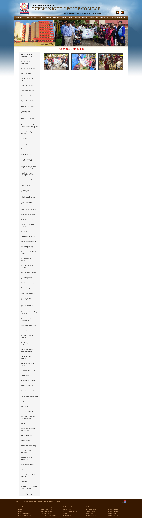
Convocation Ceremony (28, 96)
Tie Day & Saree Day (28, 370)
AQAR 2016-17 (113, 513)
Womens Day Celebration (29, 396)
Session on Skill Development (26, 319)
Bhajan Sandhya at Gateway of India (27, 55)
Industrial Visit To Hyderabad (26, 458)
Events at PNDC (91, 509)
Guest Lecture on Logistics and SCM (27, 160)
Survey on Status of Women (27, 364)
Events (77, 17)
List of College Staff (46, 509)
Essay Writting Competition (25, 112)
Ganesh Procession (27, 149)
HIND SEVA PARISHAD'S (43, 6)
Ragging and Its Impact (28, 283)
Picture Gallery (90, 511)
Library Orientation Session (27, 203)
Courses (56, 17)
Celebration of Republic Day (28, 79)
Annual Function (26, 435)
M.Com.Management (24, 515)
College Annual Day (27, 85)
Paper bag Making (27, 247)
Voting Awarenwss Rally (29, 391)
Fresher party (25, 144)
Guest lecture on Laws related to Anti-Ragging (28, 167)
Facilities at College (46, 511)
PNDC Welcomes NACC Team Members (29, 488)
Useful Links (94, 17)
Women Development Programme (28, 429)
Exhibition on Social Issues (27, 119)
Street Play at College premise (28, 337)
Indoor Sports (25, 185)
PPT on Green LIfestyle (28, 272)
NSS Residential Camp (28, 236)
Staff (40, 17)
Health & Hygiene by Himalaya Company (27, 174)
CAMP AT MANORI (27, 411)
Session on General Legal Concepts (29, 313)
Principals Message (46, 507)
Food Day (24, 139)
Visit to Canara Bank (27, 386)
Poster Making (25, 440)
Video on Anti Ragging (28, 380)
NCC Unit (24, 231)
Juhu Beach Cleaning (28, 197)
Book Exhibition (26, 73)
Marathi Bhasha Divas (28, 214)
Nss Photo (24, 406)
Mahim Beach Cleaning (28, 209)
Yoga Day (24, 401)
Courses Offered (46, 513)
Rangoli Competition (27, 288)
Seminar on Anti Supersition (26, 299)
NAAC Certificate (91, 515)
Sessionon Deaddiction (28, 326)
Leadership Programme (28, 494)
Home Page (21, 507)
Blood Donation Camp (28, 68)
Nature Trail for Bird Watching (27, 225)
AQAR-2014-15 (113, 509)
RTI (125, 17)
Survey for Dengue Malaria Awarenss (27, 350)
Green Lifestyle (26, 154)
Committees (118, 17)
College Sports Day (27, 90)
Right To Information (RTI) (71, 511)
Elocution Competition (28, 106)
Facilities (48, 17)
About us (19, 17)
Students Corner (105, 17)
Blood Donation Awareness (26, 62)
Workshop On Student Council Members (28, 417)
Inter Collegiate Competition (26, 191)
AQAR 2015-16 (113, 511)
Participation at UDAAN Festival (28, 252)
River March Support (27, 293)
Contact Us (111, 507)
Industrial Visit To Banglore (26, 451)
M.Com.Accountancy (24, 513)
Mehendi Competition (28, 219)
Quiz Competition (26, 278)
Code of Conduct (67, 17)
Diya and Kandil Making (28, 101)
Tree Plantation (26, 375)
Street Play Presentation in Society (29, 343)
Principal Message (31, 17)
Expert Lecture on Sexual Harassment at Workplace (29, 126)
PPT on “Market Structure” (26, 259)
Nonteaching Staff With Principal (28, 476)
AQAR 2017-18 (113, 515)
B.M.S (20, 511)
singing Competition (27, 331)
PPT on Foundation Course (27, 266)
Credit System (67, 515)
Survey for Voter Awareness (26, 357)
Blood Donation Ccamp (28, 446)
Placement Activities (27, 465)
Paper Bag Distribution (28, 241)
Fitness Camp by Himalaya (26, 132)
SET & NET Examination (48, 515)
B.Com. (20, 509)
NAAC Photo (25, 482)
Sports (23, 423)
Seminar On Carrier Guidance (27, 306)
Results (65, 513)
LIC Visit (23, 470)
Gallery (84, 17)
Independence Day (27, 180)
